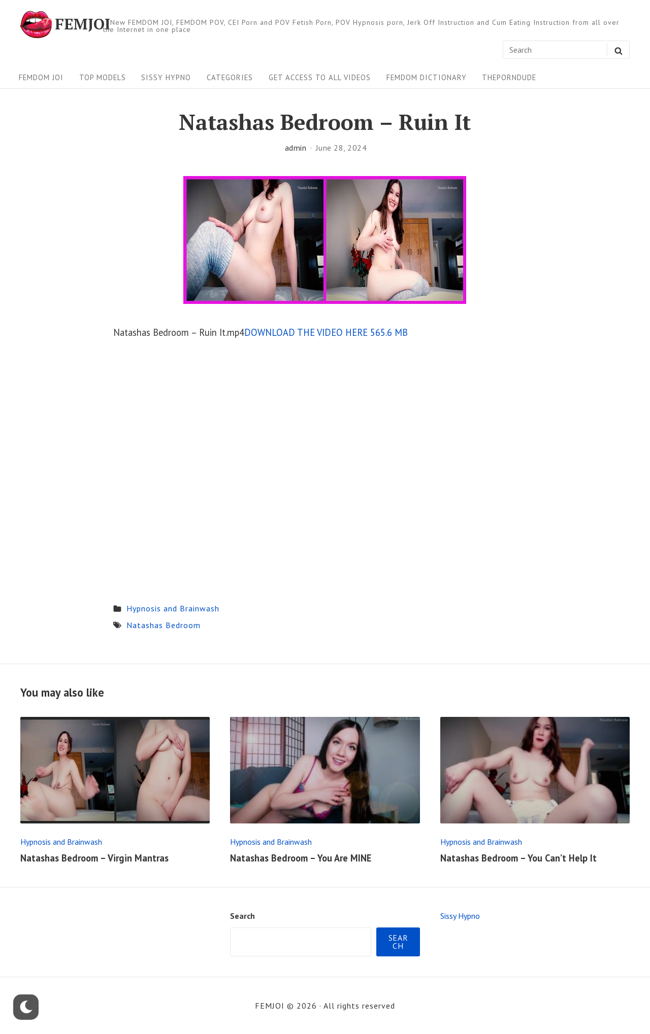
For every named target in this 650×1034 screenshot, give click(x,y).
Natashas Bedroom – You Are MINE (300, 858)
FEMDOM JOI (41, 77)
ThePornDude (509, 77)
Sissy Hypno (166, 77)
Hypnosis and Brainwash (172, 608)
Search (242, 916)
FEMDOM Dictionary (426, 77)
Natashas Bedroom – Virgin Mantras (94, 858)
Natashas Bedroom (163, 625)
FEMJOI (82, 24)
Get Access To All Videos (320, 77)
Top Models (102, 77)
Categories (230, 77)
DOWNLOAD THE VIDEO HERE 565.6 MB (326, 332)
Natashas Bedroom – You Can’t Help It (518, 858)
